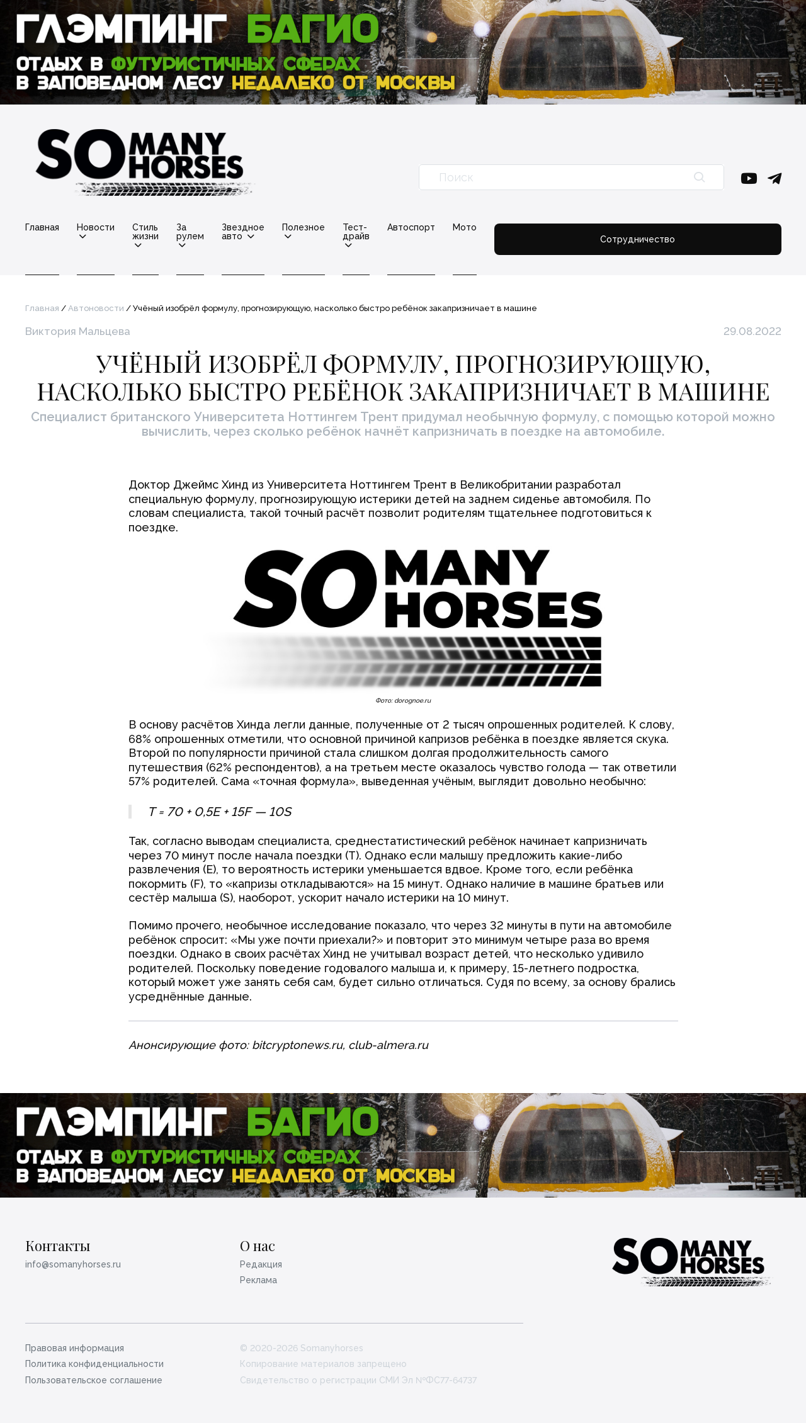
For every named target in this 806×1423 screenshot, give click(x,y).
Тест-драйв (494, 227)
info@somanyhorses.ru (73, 1255)
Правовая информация (74, 1339)
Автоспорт (574, 227)
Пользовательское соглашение (93, 1371)
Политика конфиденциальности (94, 1355)
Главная (42, 227)
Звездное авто (333, 227)
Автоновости (96, 299)
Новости (96, 227)
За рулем (249, 227)
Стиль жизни (172, 227)
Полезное (416, 227)
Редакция (261, 1255)
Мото (627, 227)
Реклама (258, 1271)
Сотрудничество (718, 232)
